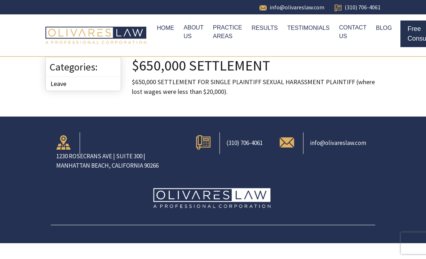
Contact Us (353, 31)
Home (165, 28)
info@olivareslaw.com (297, 7)
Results (265, 28)
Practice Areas (227, 31)
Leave (58, 83)
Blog (384, 28)
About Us (194, 31)
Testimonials (308, 28)
